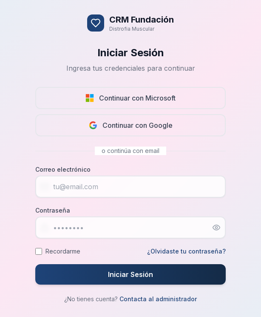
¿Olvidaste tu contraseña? (186, 251)
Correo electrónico (63, 169)
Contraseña (52, 210)
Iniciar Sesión (130, 274)
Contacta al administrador (158, 299)
